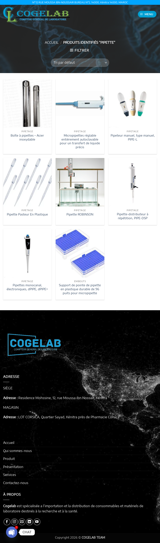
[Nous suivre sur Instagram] (14, 521)
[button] (147, 14)
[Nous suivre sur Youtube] (37, 521)
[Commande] (80, 63)
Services (9, 475)
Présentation (13, 467)
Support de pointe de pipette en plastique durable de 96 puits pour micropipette (80, 289)
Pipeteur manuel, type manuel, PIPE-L (133, 137)
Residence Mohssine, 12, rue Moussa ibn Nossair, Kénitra (62, 398)
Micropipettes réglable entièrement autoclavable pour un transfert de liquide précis (80, 141)
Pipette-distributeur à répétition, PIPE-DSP (132, 216)
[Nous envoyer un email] (22, 521)
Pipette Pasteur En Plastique (27, 214)
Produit (9, 459)
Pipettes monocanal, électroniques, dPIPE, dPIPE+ (27, 287)
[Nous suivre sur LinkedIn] (29, 521)
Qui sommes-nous (17, 451)
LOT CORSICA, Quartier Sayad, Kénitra (47, 417)
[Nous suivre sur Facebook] (7, 521)
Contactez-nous (15, 483)
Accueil (52, 42)
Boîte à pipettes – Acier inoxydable (27, 137)
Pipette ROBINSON (79, 214)
